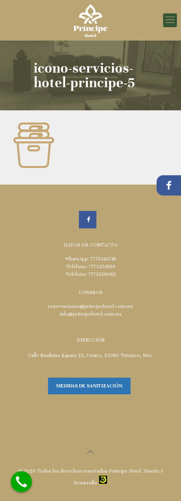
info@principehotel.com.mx (91, 314)
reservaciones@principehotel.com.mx (90, 306)
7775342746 (103, 259)
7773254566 (102, 266)
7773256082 (102, 274)
